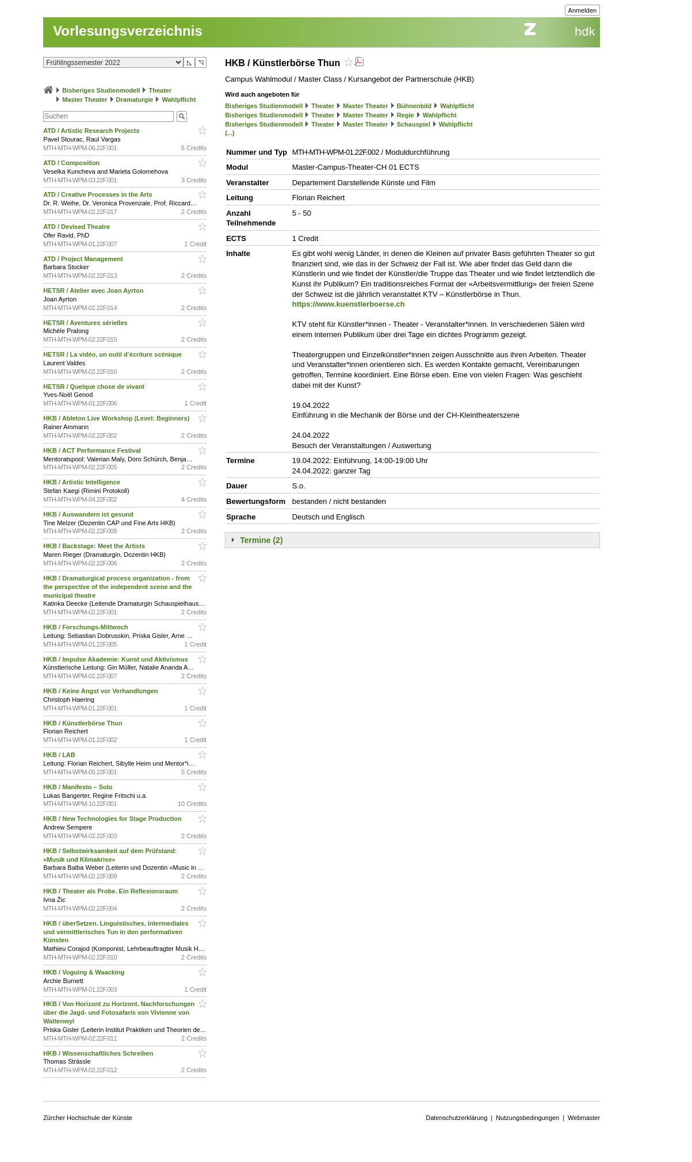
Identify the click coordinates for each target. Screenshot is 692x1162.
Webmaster (584, 1117)
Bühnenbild (414, 105)
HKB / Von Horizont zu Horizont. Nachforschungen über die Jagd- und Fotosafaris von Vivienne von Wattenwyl (118, 1012)
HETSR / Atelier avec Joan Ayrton (94, 290)
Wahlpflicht (179, 99)
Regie (405, 115)
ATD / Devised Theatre (77, 226)
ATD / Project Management (84, 258)
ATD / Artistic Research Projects (92, 130)
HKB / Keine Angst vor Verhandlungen (101, 690)
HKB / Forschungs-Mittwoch (86, 627)
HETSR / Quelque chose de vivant (94, 386)
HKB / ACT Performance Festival (93, 450)
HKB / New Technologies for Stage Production (113, 818)
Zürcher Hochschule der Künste (87, 1117)
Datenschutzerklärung (456, 1117)
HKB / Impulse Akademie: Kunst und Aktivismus (116, 659)
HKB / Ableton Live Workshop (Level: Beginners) (117, 418)
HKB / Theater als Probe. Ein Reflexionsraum (111, 891)
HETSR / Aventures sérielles (86, 322)
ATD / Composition (72, 162)
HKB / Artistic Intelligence (82, 482)
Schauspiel (413, 124)
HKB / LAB (60, 754)
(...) (230, 132)
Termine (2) (261, 540)
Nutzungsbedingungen (527, 1117)
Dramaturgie (135, 99)
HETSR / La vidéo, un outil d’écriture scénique (113, 354)
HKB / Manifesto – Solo (78, 786)
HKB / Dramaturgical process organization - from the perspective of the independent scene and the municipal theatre (117, 587)
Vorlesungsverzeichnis (127, 31)
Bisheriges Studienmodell (101, 90)
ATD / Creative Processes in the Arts (98, 194)
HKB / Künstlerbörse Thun (83, 723)
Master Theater (84, 99)
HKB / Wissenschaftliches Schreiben (99, 1053)
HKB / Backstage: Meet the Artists (95, 545)
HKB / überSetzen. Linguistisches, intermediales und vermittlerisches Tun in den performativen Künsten (115, 932)
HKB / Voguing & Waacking (84, 972)
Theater (159, 90)
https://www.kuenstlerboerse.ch (348, 304)
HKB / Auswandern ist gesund (89, 514)
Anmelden (582, 10)
